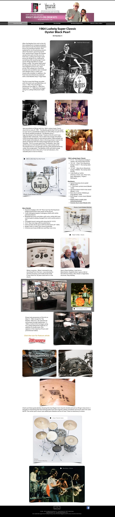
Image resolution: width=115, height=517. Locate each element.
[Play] (75, 42)
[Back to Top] (57, 507)
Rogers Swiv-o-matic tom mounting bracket (78, 200)
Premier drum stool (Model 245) (80, 203)
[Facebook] (88, 507)
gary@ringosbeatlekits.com (62, 512)
